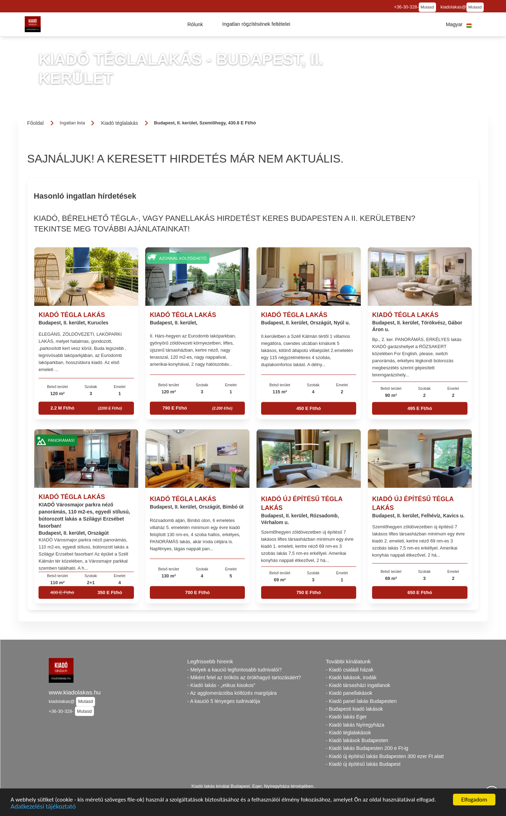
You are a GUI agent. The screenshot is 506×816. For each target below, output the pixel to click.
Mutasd (427, 7)
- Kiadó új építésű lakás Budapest (363, 764)
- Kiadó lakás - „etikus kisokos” (221, 685)
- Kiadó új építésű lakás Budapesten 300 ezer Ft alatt (385, 756)
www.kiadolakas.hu (75, 692)
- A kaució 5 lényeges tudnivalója (223, 701)
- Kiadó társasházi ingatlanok (358, 685)
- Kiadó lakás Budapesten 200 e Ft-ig (367, 748)
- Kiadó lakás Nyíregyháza (355, 725)
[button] (195, 24)
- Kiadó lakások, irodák (351, 677)
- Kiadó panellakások (349, 693)
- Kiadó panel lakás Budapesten (361, 701)
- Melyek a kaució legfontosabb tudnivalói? (234, 670)
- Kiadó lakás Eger (346, 717)
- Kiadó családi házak (349, 670)
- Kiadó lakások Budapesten (357, 740)
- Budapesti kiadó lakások (354, 709)
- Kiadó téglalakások (348, 732)
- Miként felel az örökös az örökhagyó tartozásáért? (244, 677)
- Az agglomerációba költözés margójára (232, 693)
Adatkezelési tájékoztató (43, 807)
